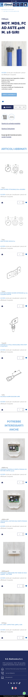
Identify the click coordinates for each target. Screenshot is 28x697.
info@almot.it (8, 677)
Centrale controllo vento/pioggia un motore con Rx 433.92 (13, 470)
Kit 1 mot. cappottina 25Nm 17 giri (11, 624)
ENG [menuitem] (16, 1)
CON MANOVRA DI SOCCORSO (7, 9)
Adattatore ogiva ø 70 (7, 241)
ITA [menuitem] (11, 1)
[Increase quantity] (24, 107)
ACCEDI (3, 72)
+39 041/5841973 (10, 673)
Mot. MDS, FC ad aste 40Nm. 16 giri (11, 11)
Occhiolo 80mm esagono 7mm (10, 396)
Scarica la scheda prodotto (11, 123)
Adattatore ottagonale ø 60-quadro (12, 189)
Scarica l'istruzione (8, 129)
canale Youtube (6, 137)
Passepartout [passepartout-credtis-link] (20, 696)
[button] (14, 53)
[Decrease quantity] (16, 107)
